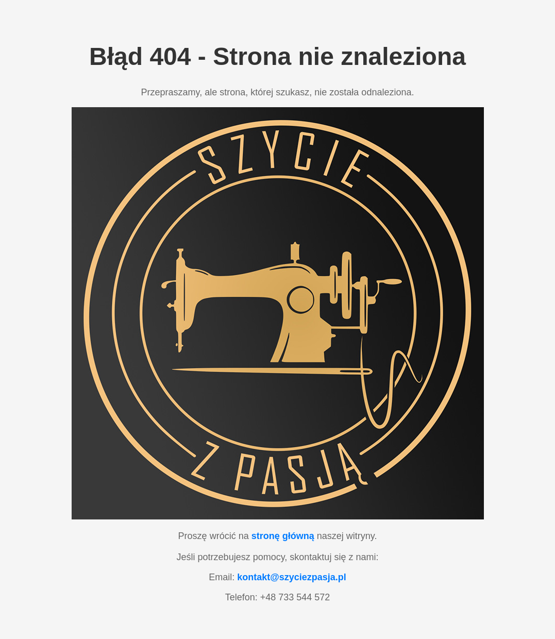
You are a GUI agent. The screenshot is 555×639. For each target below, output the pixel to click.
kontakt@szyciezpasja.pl (291, 577)
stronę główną (282, 536)
